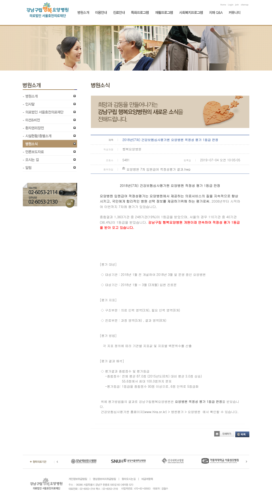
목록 (242, 434)
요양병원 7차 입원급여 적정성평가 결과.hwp (158, 169)
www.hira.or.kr (155, 411)
